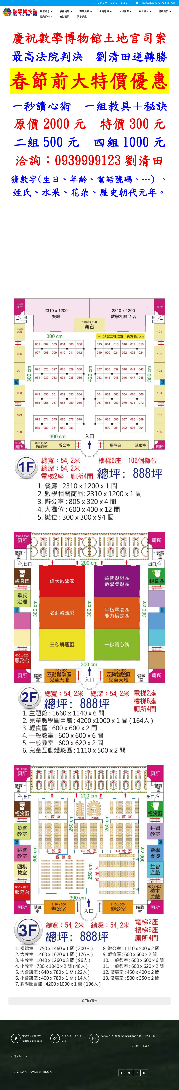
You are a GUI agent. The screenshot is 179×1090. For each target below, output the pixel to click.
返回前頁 (89, 1000)
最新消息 (46, 11)
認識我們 (46, 16)
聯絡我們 (165, 11)
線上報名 (145, 11)
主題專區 (105, 11)
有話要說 (64, 16)
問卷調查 (82, 16)
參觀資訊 (66, 11)
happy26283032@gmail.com (158, 2)
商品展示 (85, 11)
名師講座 (125, 11)
